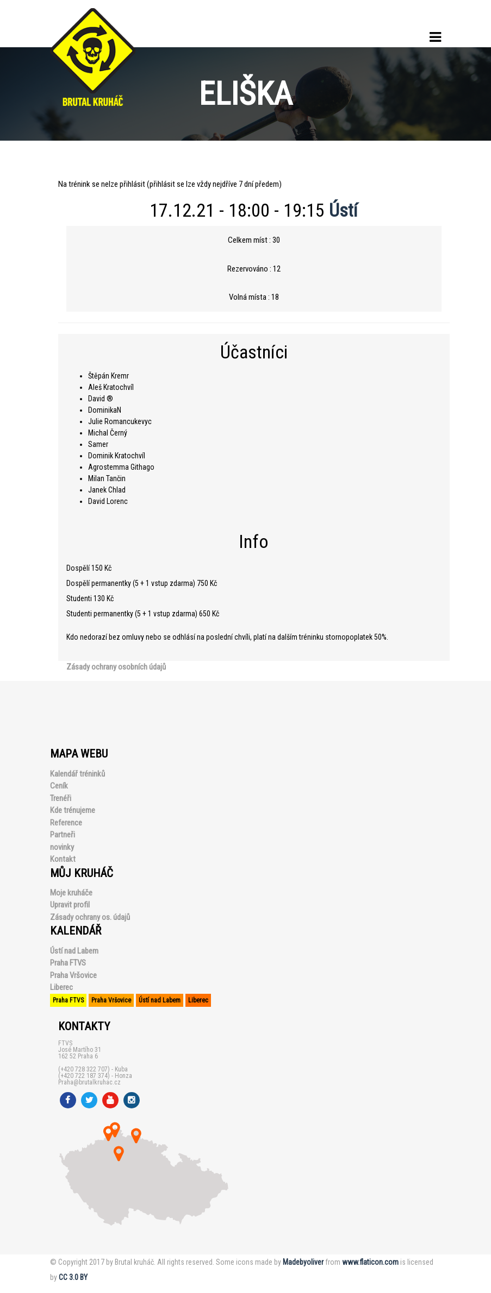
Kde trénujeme (72, 810)
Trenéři (60, 798)
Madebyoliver (303, 1262)
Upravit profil (70, 905)
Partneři (62, 835)
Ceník (59, 786)
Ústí (343, 210)
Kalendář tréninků (77, 774)
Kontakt (63, 859)
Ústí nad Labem (74, 951)
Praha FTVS (68, 963)
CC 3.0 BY (73, 1277)
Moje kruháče (71, 893)
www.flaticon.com (370, 1262)
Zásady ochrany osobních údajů (116, 667)
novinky (62, 847)
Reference (66, 823)
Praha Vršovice (73, 975)
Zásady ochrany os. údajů (90, 917)
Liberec (61, 987)
